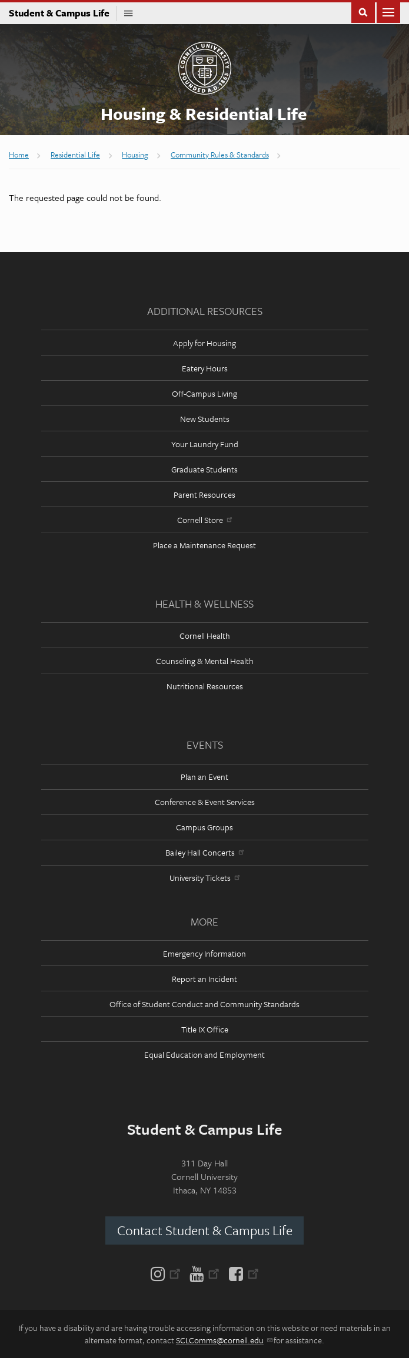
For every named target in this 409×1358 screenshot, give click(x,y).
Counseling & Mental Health (205, 661)
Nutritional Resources (205, 686)
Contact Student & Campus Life (204, 1230)
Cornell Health (204, 635)
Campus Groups (204, 827)
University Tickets (204, 877)
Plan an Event (204, 776)
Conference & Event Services (205, 802)
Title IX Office (204, 1029)
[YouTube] (204, 1272)
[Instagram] (168, 1272)
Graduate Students (204, 469)
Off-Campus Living (204, 393)
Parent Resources (204, 494)
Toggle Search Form (363, 11)
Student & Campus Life (63, 13)
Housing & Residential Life (204, 113)
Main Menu (388, 11)
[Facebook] (241, 1272)
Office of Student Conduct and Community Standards (204, 1004)
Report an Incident (204, 979)
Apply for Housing (204, 343)
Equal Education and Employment (204, 1054)
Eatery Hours (205, 368)
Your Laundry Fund (204, 444)
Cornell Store (204, 520)
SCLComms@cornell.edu (224, 1340)
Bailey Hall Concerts (204, 852)
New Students (205, 419)
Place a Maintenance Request (204, 545)
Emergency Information (204, 953)
